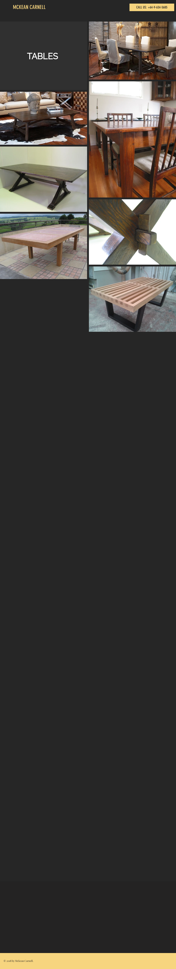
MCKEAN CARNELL (29, 7)
